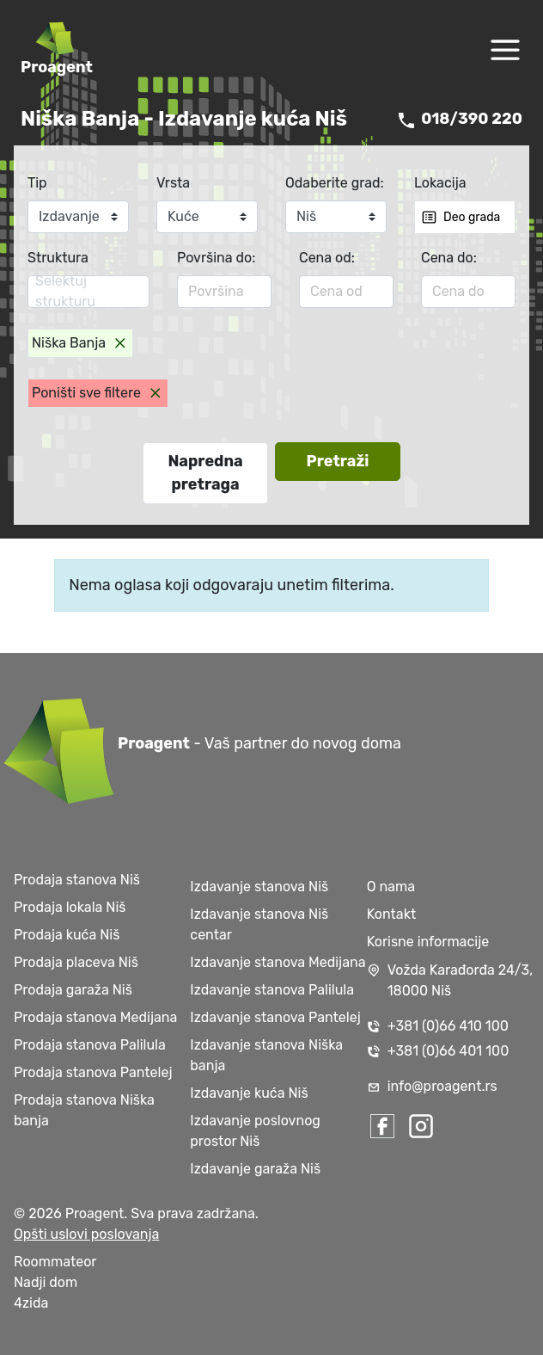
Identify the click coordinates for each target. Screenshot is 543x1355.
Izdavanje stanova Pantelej (275, 1017)
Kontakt (392, 914)
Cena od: (327, 257)
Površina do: (216, 257)
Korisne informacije (428, 941)
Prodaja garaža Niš (73, 990)
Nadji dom (45, 1282)
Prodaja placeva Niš (76, 962)
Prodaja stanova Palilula (90, 1045)
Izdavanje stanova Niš (259, 886)
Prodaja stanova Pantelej (93, 1072)
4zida (31, 1303)
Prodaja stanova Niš (77, 880)
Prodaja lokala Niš (69, 907)
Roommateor (55, 1261)
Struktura (57, 257)
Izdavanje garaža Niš (255, 1169)
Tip (37, 183)
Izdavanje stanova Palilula (272, 990)
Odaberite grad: (334, 183)
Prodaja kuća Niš (66, 935)
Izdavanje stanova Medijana (277, 962)
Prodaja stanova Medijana (95, 1017)
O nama (391, 886)
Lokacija (440, 183)
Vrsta (173, 183)
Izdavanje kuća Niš (249, 1093)
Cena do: (449, 257)
